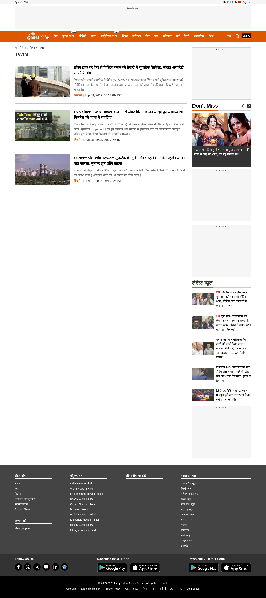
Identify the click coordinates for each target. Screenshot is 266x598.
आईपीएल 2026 (109, 36)
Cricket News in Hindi (82, 504)
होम (55, 36)
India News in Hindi (81, 483)
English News (22, 509)
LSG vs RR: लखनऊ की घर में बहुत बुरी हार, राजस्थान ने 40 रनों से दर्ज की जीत (233, 395)
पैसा (156, 36)
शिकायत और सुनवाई (25, 499)
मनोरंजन (136, 36)
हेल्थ (211, 36)
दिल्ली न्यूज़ (186, 488)
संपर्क (17, 483)
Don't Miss (205, 106)
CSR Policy (131, 588)
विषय (32, 47)
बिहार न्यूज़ (186, 499)
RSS (170, 588)
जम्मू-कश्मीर (186, 540)
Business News (79, 509)
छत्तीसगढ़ (185, 535)
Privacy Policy (112, 588)
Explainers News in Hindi (84, 519)
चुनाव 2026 (68, 36)
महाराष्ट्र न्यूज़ (187, 509)
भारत (93, 36)
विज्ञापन (18, 493)
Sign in (247, 2)
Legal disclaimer (90, 588)
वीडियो (82, 36)
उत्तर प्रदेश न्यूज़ (188, 483)
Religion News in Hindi (83, 514)
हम (16, 488)
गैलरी (186, 36)
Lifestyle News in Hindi (83, 530)
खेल (147, 36)
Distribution (193, 588)
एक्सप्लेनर (199, 36)
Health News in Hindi (82, 524)
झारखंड (184, 545)
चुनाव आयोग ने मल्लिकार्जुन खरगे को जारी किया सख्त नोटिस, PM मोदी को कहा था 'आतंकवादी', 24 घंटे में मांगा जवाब (231, 348)
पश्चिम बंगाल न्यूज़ (189, 493)
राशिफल (167, 36)
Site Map (71, 588)
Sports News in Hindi (82, 499)
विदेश (125, 36)
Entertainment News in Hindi (86, 493)
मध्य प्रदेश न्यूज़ (188, 504)
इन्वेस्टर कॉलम (21, 504)
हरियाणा (185, 530)
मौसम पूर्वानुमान (22, 528)
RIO (180, 588)
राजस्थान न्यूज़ (187, 514)
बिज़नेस (78, 95)
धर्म (177, 36)
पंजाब (184, 524)
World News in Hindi (81, 488)
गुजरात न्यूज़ (186, 519)
